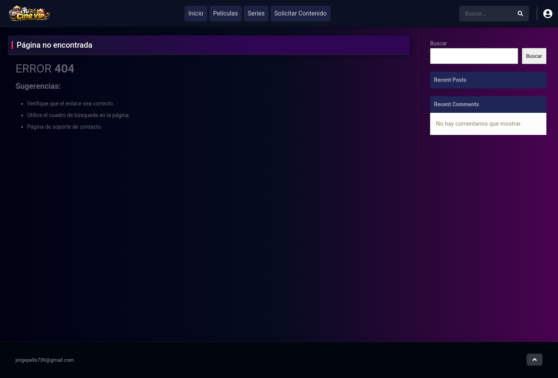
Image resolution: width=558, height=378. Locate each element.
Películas (225, 13)
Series (256, 13)
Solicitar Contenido (300, 13)
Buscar (438, 43)
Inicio (195, 13)
